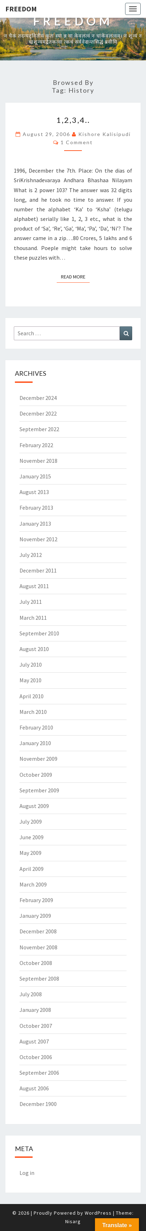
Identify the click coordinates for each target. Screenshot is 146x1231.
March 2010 (33, 711)
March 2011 (33, 617)
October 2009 (35, 774)
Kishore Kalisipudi (104, 134)
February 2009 (36, 900)
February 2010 (36, 727)
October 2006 (35, 1057)
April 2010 (31, 696)
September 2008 (39, 978)
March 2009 (33, 884)
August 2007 (34, 1041)
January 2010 (35, 743)
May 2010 (30, 680)
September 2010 (39, 633)
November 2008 (38, 947)
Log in (26, 1172)
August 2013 (34, 491)
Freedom (21, 8)
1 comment (77, 142)
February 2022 (36, 445)
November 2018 (38, 460)
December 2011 (38, 570)
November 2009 (38, 758)
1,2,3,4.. (73, 120)
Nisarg (73, 1221)
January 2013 (35, 523)
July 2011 (30, 601)
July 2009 (30, 821)
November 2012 (38, 539)
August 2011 (34, 586)
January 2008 (35, 1009)
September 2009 (39, 790)
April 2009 (31, 868)
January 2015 (35, 476)
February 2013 (36, 507)
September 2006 (39, 1072)
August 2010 (34, 648)
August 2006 (34, 1088)
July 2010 (30, 664)
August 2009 (34, 805)
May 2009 (30, 852)
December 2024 (38, 397)
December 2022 (38, 413)
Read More (75, 276)
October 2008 (35, 962)
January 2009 (35, 915)
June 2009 (31, 837)
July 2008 (30, 994)
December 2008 (38, 931)
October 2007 (35, 1025)
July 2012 (30, 554)
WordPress (98, 1213)
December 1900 (38, 1103)
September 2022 (39, 429)
